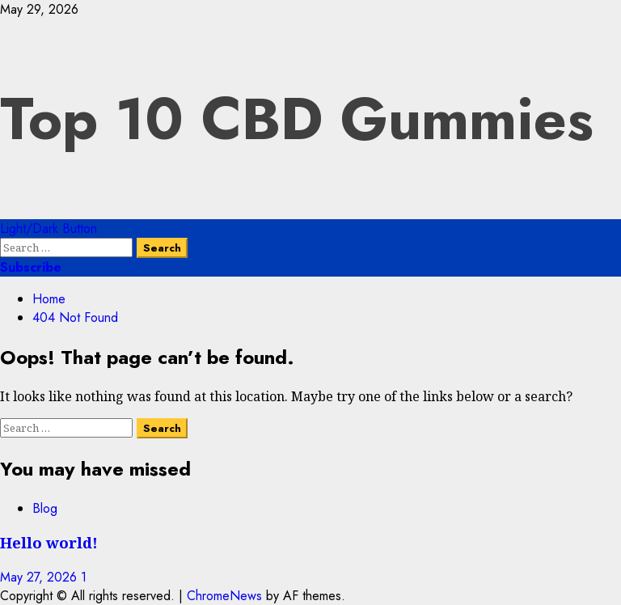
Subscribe (30, 267)
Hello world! (49, 542)
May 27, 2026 (40, 577)
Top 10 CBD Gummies (297, 119)
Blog (44, 508)
